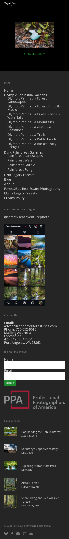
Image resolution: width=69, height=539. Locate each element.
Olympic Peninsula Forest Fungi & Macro (33, 108)
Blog (7, 179)
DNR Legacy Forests (19, 174)
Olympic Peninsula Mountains (30, 122)
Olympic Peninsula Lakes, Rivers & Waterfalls (33, 116)
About (9, 184)
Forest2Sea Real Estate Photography (32, 188)
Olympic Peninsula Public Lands (31, 139)
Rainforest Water (20, 160)
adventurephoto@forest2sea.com (30, 326)
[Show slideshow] (35, 53)
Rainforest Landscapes (25, 155)
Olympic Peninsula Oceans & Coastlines (29, 128)
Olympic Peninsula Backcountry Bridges (31, 145)
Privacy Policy (14, 198)
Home (9, 90)
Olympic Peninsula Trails (26, 134)
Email (8, 370)
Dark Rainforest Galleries (23, 152)
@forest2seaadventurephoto (26, 217)
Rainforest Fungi (20, 169)
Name (8, 359)
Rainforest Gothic (21, 165)
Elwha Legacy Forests (20, 193)
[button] (63, 4)
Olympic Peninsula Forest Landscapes (27, 100)
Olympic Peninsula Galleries (25, 95)
